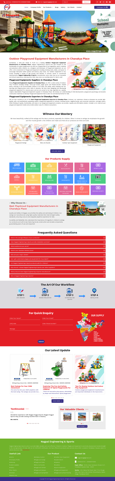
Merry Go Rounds (45, 143)
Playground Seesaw (40, 470)
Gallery (63, 7)
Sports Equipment (59, 467)
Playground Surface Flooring (62, 472)
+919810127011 (16, 2)
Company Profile (36, 7)
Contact (79, 7)
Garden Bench (58, 460)
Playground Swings (20, 143)
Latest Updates (14, 465)
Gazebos (57, 462)
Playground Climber (40, 467)
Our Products (48, 7)
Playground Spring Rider (41, 472)
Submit (41, 341)
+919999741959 (25, 2)
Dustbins (57, 465)
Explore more (57, 151)
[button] (53, 397)
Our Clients (70, 7)
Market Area (13, 475)
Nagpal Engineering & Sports (57, 441)
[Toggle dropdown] (52, 7)
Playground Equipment (94, 145)
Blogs (56, 7)
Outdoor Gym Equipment (69, 143)
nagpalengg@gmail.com (50, 2)
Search (86, 2)
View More (57, 401)
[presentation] (19, 334)
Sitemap (12, 462)
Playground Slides (39, 462)
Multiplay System (39, 457)
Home (26, 7)
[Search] (72, 2)
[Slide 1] (53, 50)
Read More (26, 450)
